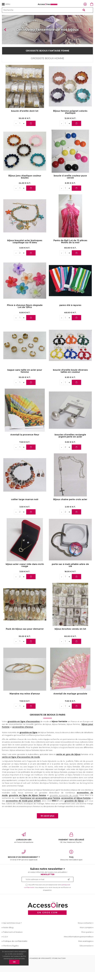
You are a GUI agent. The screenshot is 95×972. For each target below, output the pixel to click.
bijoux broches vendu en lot (70, 640)
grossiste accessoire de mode (64, 806)
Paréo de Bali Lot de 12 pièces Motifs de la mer (70, 252)
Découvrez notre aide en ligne (71, 866)
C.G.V (5, 947)
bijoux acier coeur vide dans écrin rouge (25, 576)
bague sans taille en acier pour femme (24, 382)
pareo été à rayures (70, 316)
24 (25, 194)
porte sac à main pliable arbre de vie (70, 576)
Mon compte (86, 938)
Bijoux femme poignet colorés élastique (70, 123)
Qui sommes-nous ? (12, 934)
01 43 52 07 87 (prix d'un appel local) (23, 866)
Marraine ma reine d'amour (25, 704)
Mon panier (86, 943)
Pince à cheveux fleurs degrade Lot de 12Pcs (25, 317)
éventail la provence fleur (24, 446)
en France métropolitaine (23, 848)
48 (70, 323)
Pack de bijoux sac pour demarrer (25, 640)
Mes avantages (85, 952)
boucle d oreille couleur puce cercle (70, 188)
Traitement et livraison (13, 943)
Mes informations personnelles (78, 947)
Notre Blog (8, 938)
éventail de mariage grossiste (70, 704)
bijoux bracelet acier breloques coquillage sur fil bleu (24, 252)
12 (70, 129)
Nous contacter (85, 934)
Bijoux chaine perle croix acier (70, 510)
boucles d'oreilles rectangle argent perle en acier (70, 447)
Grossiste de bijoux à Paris (47, 725)
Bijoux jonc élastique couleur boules (24, 188)
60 (70, 259)
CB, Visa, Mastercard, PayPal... (71, 848)
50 (25, 129)
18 (70, 582)
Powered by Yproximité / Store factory (47, 969)
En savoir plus (47, 826)
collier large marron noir (24, 510)
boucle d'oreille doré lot (24, 122)
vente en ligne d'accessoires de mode (21, 768)
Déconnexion (86, 956)
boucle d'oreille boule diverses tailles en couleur (70, 382)
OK (14, 962)
